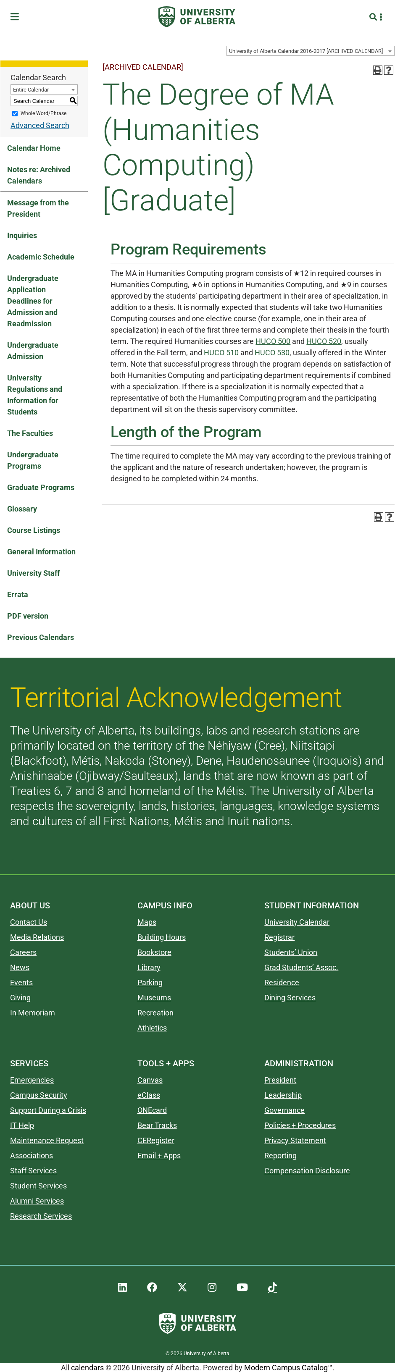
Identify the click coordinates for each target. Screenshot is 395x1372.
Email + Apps (159, 1155)
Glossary (22, 508)
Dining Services (290, 997)
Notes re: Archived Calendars (38, 175)
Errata (17, 594)
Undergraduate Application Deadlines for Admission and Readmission (32, 301)
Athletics (152, 1027)
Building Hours (161, 937)
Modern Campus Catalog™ (288, 1367)
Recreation (155, 1012)
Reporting (280, 1155)
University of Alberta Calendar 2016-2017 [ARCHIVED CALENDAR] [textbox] (306, 51)
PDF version (27, 615)
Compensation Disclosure (307, 1170)
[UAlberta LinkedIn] (122, 1287)
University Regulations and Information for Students (34, 394)
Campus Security (38, 1095)
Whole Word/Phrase (43, 113)
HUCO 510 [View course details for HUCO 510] (221, 352)
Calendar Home (34, 148)
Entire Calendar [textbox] (31, 90)
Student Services (38, 1185)
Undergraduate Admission (32, 351)
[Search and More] (374, 17)
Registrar (279, 937)
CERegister (155, 1140)
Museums (154, 997)
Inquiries (22, 235)
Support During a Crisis (48, 1110)
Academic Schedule (40, 256)
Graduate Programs (40, 487)
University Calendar (296, 922)
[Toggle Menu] (17, 17)
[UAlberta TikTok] (272, 1287)
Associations (31, 1155)
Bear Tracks (157, 1125)
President (280, 1080)
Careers (23, 952)
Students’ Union (290, 952)
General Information (41, 551)
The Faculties (30, 433)
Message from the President (38, 208)
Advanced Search (40, 125)
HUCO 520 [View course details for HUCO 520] (323, 341)
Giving (20, 997)
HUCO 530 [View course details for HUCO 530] (272, 352)
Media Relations (37, 937)
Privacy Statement (295, 1140)
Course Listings (33, 530)
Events (21, 982)
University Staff (33, 573)
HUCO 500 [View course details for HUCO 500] (272, 341)
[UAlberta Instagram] (212, 1287)
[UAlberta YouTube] (242, 1287)
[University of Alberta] (196, 16)
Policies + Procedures (300, 1125)
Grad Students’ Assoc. (301, 967)
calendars (87, 1367)
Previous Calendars (40, 637)
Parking (150, 982)
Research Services (41, 1216)
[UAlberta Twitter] (182, 1287)
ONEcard (152, 1110)
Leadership (283, 1095)
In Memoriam (32, 1012)
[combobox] (310, 51)
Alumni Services (37, 1200)
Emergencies (32, 1080)
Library (149, 967)
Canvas (150, 1080)
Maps (146, 922)
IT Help (22, 1125)
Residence (281, 982)
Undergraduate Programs (32, 460)
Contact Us (28, 922)
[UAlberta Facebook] (152, 1287)
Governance (284, 1110)
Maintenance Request (47, 1140)
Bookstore (154, 952)
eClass (148, 1095)
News (19, 967)
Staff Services (33, 1170)
